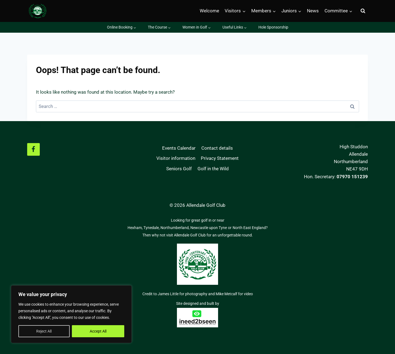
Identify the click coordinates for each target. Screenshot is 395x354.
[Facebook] (33, 149)
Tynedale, (151, 227)
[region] (71, 314)
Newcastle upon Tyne (208, 227)
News (313, 10)
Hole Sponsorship (273, 27)
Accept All (98, 331)
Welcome (209, 10)
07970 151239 (352, 176)
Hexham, (135, 227)
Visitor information (175, 158)
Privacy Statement (220, 158)
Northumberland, (175, 227)
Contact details (217, 148)
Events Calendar (179, 148)
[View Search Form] (363, 11)
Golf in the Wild (213, 168)
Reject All (44, 331)
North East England (249, 227)
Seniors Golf (179, 168)
